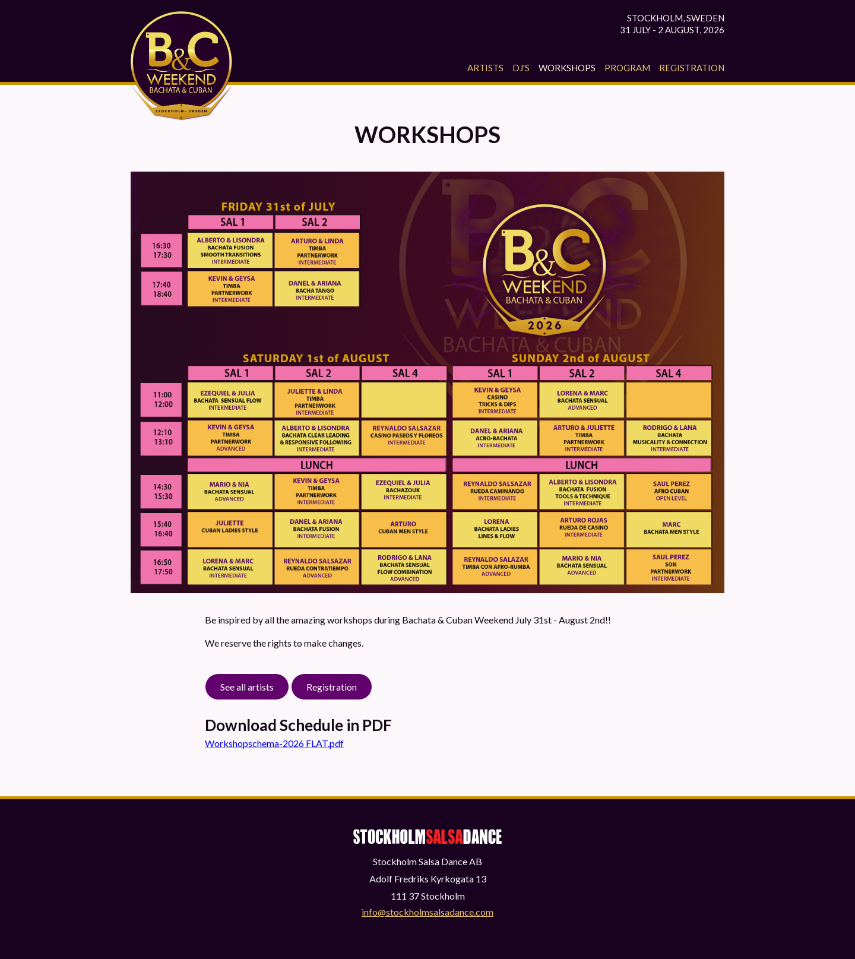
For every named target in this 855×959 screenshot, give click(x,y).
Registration (691, 67)
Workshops (567, 67)
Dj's (521, 67)
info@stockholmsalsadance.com (427, 911)
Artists (485, 67)
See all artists (247, 686)
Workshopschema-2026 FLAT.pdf (274, 743)
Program (627, 67)
